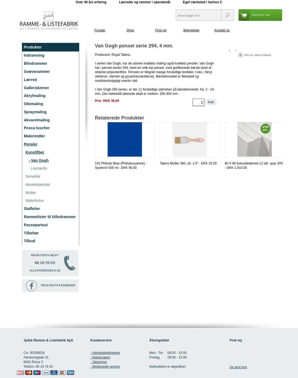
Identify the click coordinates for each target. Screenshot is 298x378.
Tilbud (29, 241)
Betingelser (191, 30)
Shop (130, 30)
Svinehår (32, 176)
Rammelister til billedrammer (50, 217)
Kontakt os (222, 30)
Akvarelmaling (37, 120)
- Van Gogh (39, 160)
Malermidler (34, 136)
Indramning (34, 55)
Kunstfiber (34, 152)
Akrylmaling (34, 95)
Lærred (30, 79)
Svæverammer (37, 71)
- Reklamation (100, 357)
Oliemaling (33, 104)
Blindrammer (35, 63)
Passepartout (36, 225)
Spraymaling (35, 112)
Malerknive (34, 200)
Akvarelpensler (38, 184)
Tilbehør (31, 233)
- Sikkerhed (98, 362)
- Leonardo (38, 168)
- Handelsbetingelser (105, 353)
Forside (99, 30)
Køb (211, 102)
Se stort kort (238, 367)
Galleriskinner (36, 88)
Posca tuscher (37, 128)
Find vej (161, 30)
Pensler (31, 144)
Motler (30, 192)
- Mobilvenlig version (105, 367)
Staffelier (32, 208)
